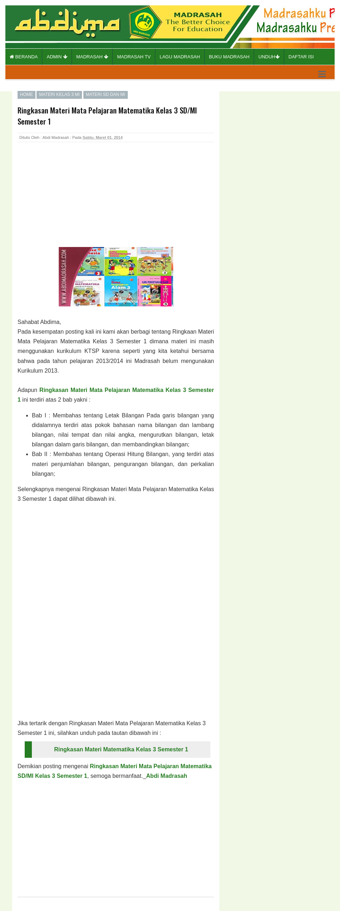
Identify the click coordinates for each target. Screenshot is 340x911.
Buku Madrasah (229, 56)
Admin (57, 56)
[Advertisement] (75, 202)
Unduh (269, 56)
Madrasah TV (134, 56)
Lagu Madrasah (180, 56)
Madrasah (92, 56)
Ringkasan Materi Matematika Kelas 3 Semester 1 (121, 749)
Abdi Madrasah (166, 776)
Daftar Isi (301, 56)
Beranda (24, 56)
